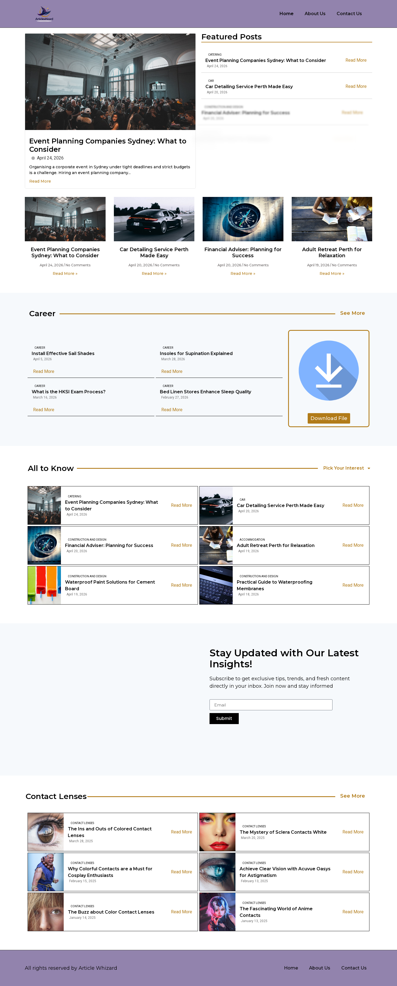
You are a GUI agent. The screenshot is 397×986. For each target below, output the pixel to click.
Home (287, 13)
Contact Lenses (82, 823)
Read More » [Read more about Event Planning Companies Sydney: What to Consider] (65, 273)
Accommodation (252, 539)
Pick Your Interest (347, 468)
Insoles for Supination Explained (196, 353)
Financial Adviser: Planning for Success (237, 112)
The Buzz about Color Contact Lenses (111, 912)
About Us (315, 13)
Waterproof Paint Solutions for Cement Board (110, 585)
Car (206, 80)
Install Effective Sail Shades (63, 353)
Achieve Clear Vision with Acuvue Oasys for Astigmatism (285, 872)
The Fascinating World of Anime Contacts (276, 912)
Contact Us (349, 13)
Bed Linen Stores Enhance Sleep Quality (205, 391)
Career (39, 347)
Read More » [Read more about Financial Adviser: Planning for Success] (242, 273)
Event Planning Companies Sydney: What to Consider (265, 60)
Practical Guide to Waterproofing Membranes (274, 585)
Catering (215, 54)
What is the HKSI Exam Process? (69, 391)
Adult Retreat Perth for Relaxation (332, 252)
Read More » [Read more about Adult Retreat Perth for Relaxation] (332, 273)
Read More (40, 181)
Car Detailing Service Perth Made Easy (244, 86)
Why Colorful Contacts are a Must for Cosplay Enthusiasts (110, 872)
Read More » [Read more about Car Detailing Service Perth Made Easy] (154, 273)
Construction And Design (214, 107)
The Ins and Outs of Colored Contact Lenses (110, 832)
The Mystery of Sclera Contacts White (283, 832)
